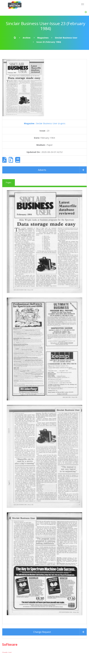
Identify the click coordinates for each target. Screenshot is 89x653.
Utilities (6, 494)
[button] (86, 12)
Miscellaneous (9, 508)
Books (5, 532)
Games (5, 473)
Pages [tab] (8, 182)
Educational (7, 487)
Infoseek (6, 571)
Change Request (42, 445)
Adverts (42, 169)
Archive (26, 37)
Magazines (43, 37)
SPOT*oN (7, 578)
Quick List (7, 466)
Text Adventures (10, 480)
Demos (5, 501)
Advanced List (9, 555)
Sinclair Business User (66, 37)
